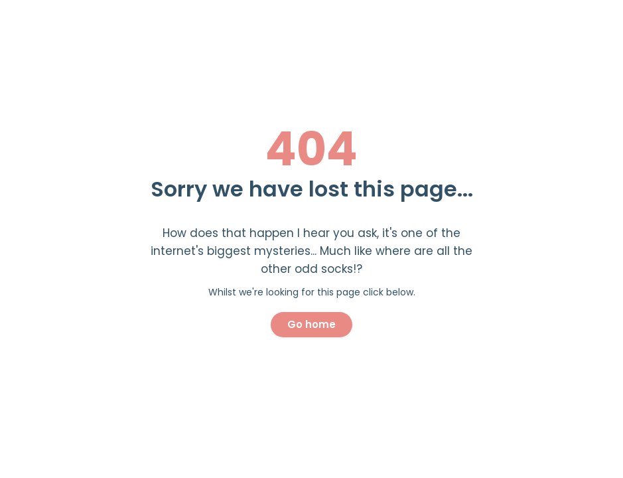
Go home (311, 324)
